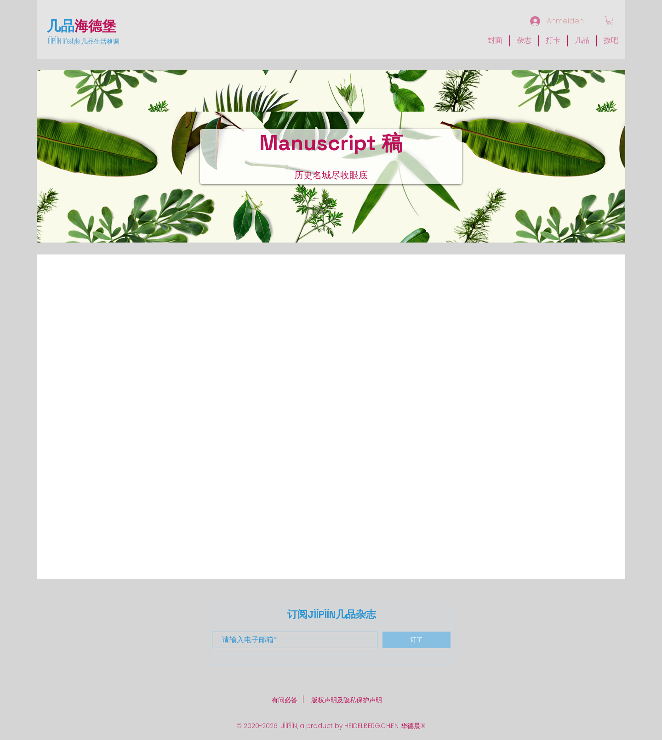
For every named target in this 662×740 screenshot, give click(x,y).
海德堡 (95, 24)
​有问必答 (284, 700)
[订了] (416, 640)
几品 (60, 24)
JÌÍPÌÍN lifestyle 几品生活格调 (83, 40)
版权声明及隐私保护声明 (346, 700)
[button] (524, 40)
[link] (610, 20)
